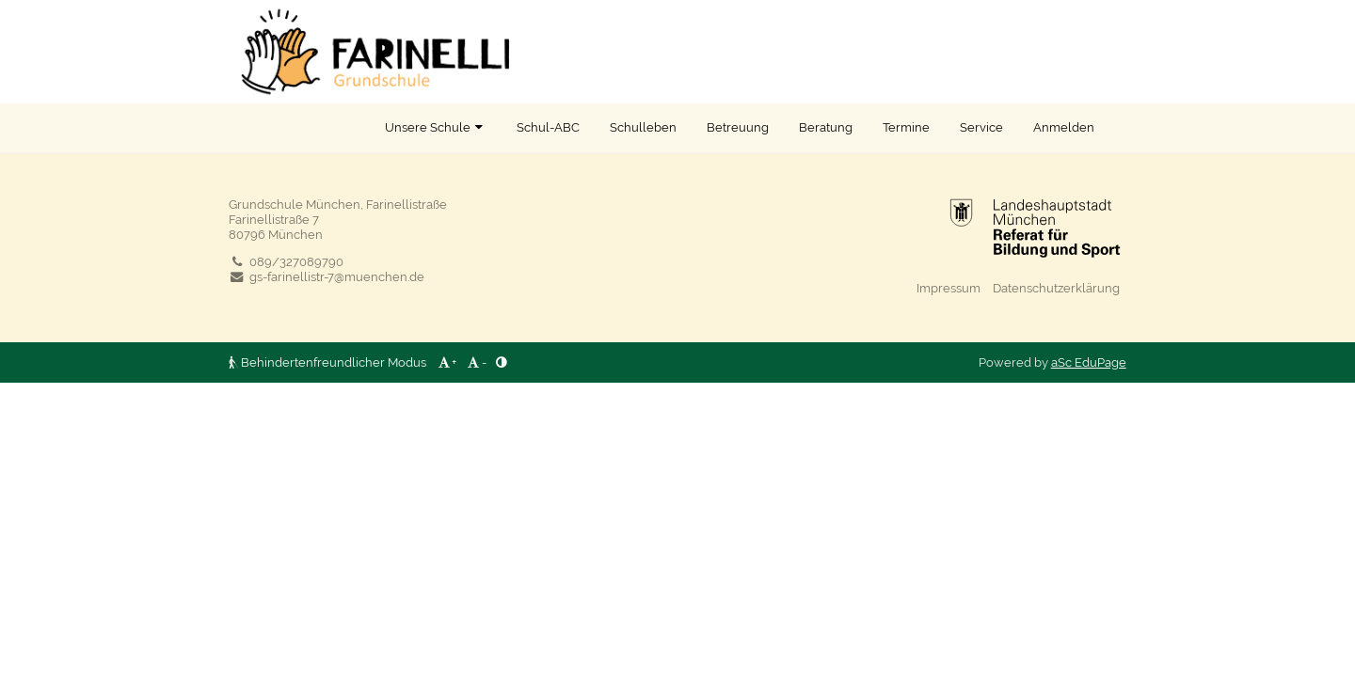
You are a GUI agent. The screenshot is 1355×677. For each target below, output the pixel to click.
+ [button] (446, 362)
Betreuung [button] (738, 126)
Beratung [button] (826, 126)
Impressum (948, 287)
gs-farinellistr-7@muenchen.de (326, 276)
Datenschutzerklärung (1056, 287)
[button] (20, 19)
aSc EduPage (1088, 362)
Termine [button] (906, 126)
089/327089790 (286, 261)
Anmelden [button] (1063, 126)
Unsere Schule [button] (435, 126)
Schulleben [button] (643, 126)
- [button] (476, 362)
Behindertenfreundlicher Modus (329, 362)
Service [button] (981, 126)
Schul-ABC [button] (548, 126)
